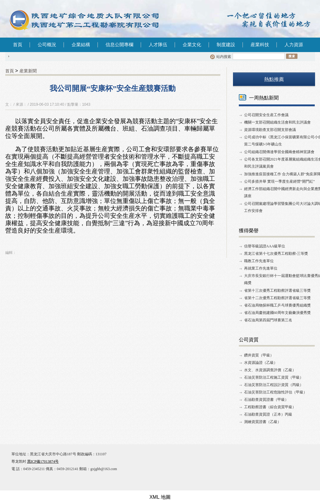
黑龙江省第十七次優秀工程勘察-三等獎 (276, 253)
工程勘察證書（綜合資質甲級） (270, 407)
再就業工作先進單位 (260, 268)
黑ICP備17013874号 (43, 461)
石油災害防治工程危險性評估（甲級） (275, 392)
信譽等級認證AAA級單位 (264, 246)
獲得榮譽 (249, 230)
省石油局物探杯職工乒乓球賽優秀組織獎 (277, 305)
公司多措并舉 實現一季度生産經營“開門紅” (279, 181)
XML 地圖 (160, 497)
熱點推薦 (274, 79)
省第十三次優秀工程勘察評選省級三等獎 (277, 290)
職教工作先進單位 (259, 261)
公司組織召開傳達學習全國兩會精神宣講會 (279, 152)
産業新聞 (28, 70)
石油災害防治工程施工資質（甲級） (273, 377)
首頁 (17, 44)
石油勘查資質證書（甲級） (266, 399)
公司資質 (249, 339)
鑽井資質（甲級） (259, 355)
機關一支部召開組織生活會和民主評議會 (277, 122)
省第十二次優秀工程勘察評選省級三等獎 (277, 298)
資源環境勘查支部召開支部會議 (270, 130)
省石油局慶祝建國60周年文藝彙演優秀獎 (277, 313)
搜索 (291, 56)
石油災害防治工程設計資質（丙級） (273, 385)
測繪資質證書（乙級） (262, 422)
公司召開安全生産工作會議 (266, 115)
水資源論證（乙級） (260, 362)
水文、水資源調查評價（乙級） (270, 370)
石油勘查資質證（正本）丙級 (268, 414)
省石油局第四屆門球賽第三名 (268, 320)
